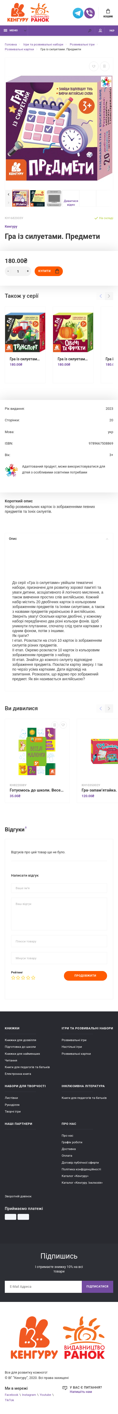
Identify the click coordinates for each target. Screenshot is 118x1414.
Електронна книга (18, 1074)
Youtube (45, 1395)
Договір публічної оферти (80, 1162)
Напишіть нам (81, 1392)
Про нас (68, 1135)
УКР (112, 30)
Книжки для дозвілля (20, 1040)
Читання (11, 1060)
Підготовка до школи (20, 1047)
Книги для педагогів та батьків (27, 1067)
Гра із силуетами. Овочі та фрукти (73, 359)
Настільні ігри (72, 1047)
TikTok (9, 1400)
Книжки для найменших (22, 1054)
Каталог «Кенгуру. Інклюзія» (82, 1182)
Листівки (11, 1098)
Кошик (108, 13)
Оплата (67, 1155)
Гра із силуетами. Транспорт (25, 359)
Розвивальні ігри (74, 1040)
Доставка (69, 1149)
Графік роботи (72, 1142)
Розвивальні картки (76, 1054)
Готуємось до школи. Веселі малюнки (37, 790)
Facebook (11, 1395)
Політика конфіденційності (81, 1169)
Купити (48, 271)
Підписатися (97, 1286)
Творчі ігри (13, 1111)
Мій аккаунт (100, 30)
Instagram (29, 1395)
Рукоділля (12, 1105)
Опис (58, 539)
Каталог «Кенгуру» (75, 1176)
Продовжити (85, 975)
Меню (11, 30)
